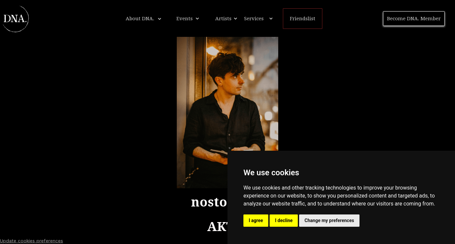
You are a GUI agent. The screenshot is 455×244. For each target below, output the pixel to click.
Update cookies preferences (31, 240)
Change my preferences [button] (329, 220)
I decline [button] (283, 220)
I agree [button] (256, 220)
